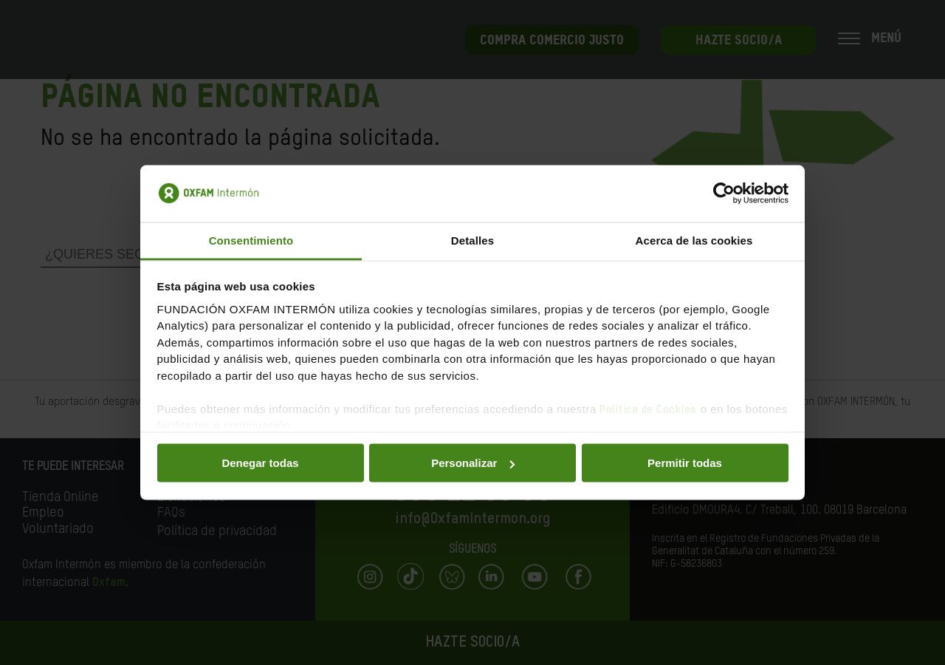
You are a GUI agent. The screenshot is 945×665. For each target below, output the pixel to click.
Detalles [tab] (472, 239)
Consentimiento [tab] (251, 239)
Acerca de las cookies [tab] (694, 239)
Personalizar (473, 463)
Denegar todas (259, 463)
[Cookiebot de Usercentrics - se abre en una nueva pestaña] (723, 194)
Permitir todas (684, 463)
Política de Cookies (648, 409)
